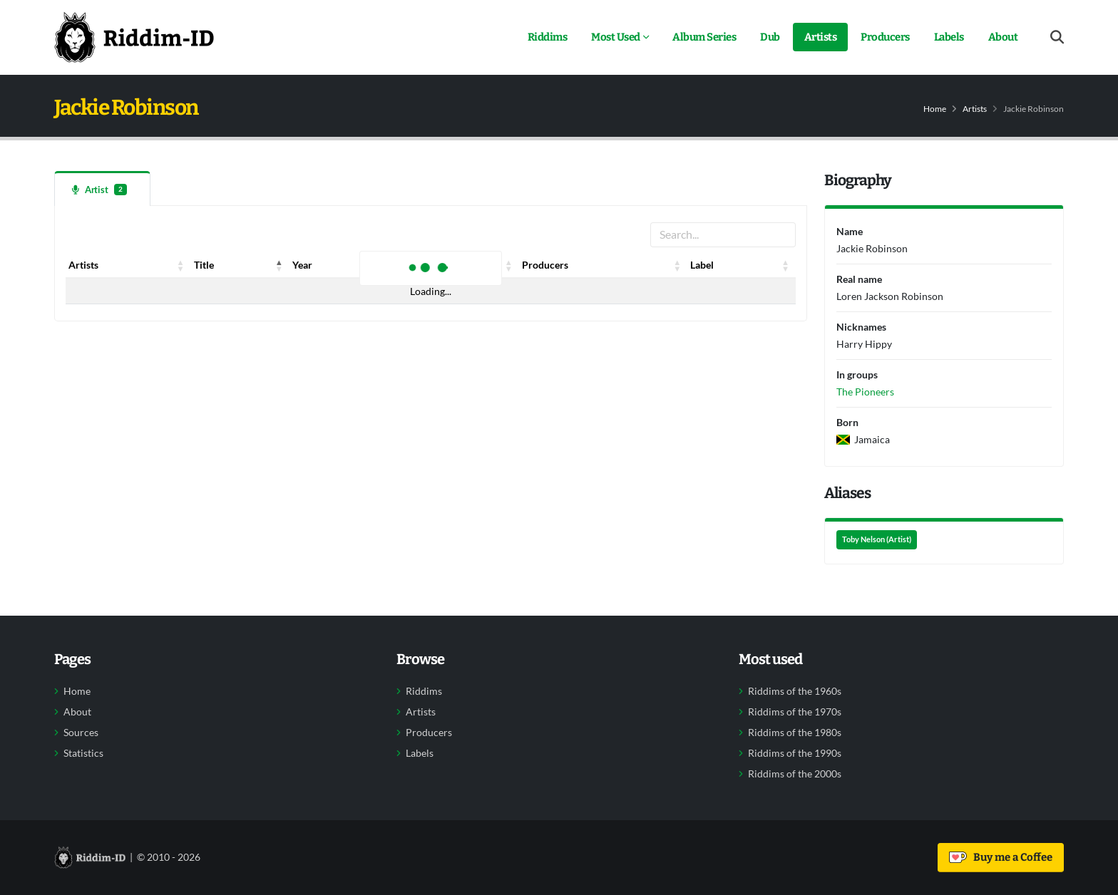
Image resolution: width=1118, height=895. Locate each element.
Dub (770, 37)
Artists (820, 37)
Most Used (615, 37)
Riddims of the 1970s (794, 712)
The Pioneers (865, 392)
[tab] (102, 188)
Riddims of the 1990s (794, 753)
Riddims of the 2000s (794, 774)
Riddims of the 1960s (794, 691)
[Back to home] (134, 37)
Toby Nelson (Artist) (876, 539)
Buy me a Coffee (1000, 857)
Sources (80, 732)
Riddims (548, 37)
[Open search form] (1057, 37)
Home (934, 108)
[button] (181, 265)
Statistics (83, 753)
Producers (885, 37)
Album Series (704, 37)
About (1003, 37)
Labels (949, 37)
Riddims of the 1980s (794, 732)
